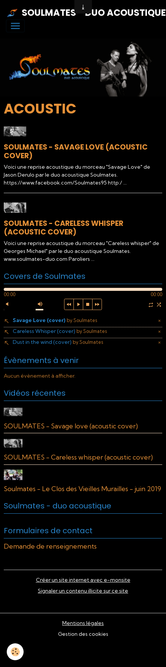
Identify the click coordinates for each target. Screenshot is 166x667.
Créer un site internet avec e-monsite (83, 579)
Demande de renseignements (50, 546)
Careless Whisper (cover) (60, 331)
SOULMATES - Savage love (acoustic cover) (76, 151)
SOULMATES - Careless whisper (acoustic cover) (63, 227)
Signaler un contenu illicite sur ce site (83, 590)
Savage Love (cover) (55, 320)
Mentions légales (83, 623)
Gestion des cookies (83, 634)
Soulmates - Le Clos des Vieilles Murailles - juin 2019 (82, 489)
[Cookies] (15, 651)
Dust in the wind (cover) (58, 342)
